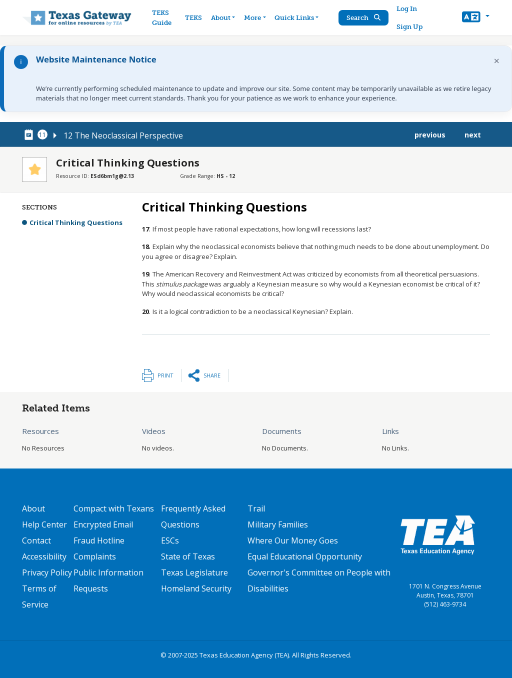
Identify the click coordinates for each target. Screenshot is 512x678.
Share (212, 375)
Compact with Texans (114, 508)
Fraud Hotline (99, 540)
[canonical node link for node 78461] (30, 135)
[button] (476, 18)
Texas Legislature (194, 572)
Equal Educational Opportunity (305, 556)
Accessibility (44, 556)
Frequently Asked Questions (193, 516)
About (33, 508)
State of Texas (188, 556)
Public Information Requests (109, 580)
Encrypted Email (103, 524)
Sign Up (409, 26)
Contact (36, 540)
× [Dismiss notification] (497, 61)
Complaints (95, 556)
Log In (406, 8)
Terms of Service (39, 596)
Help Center (44, 524)
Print (166, 375)
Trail (256, 508)
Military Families (278, 524)
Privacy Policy (47, 572)
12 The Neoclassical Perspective (123, 135)
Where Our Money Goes (293, 540)
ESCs (170, 540)
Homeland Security (196, 588)
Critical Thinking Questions (76, 222)
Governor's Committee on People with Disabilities (319, 580)
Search (363, 18)
